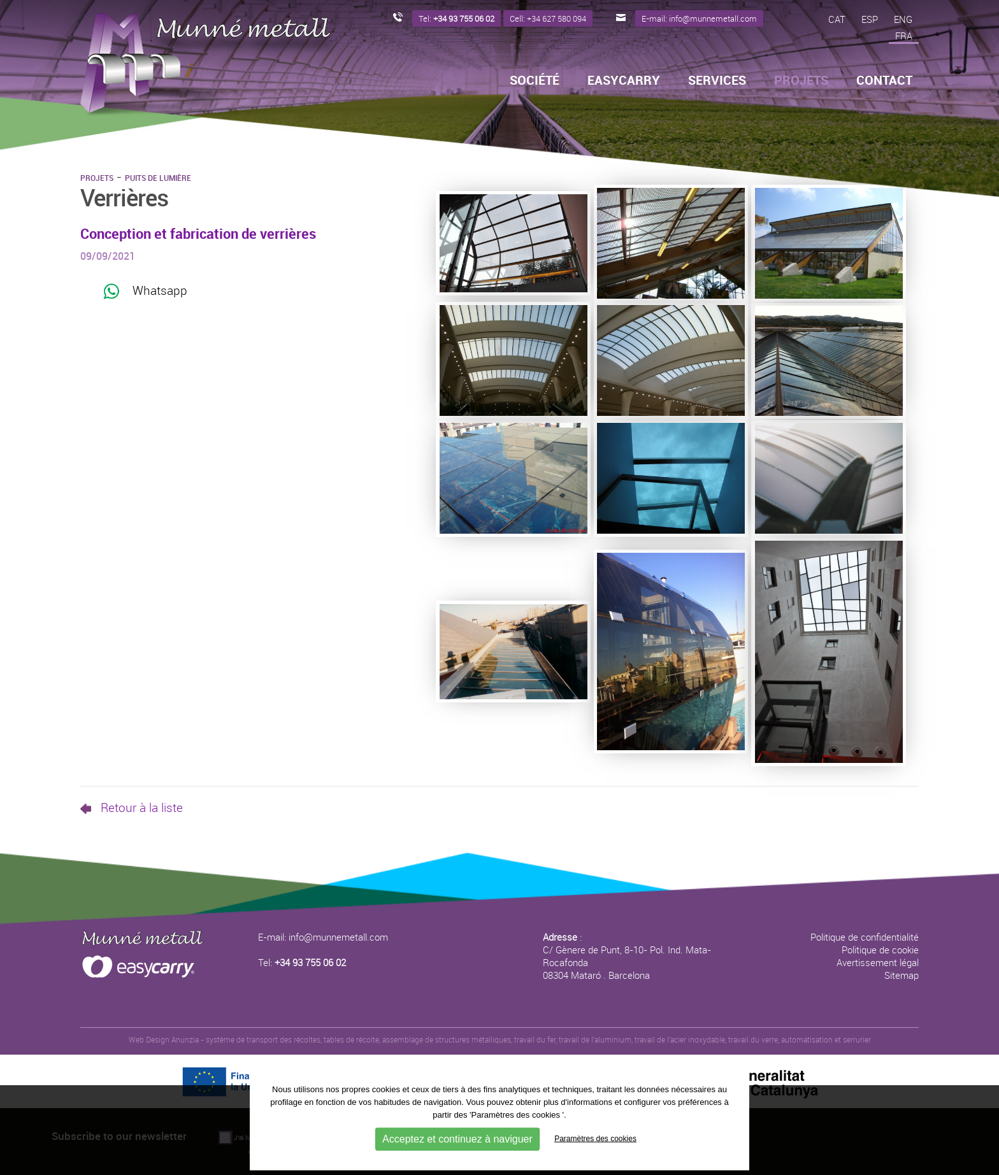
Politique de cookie (880, 949)
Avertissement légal (878, 962)
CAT (836, 19)
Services (717, 80)
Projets (96, 178)
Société (534, 80)
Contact (884, 80)
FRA (903, 35)
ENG (903, 19)
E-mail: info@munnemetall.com (323, 936)
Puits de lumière (158, 178)
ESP (869, 19)
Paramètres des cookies (595, 1138)
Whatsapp (145, 291)
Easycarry (623, 80)
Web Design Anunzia (164, 1039)
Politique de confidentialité (864, 936)
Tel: (302, 962)
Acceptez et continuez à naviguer (457, 1138)
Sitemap (901, 975)
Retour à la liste (131, 807)
